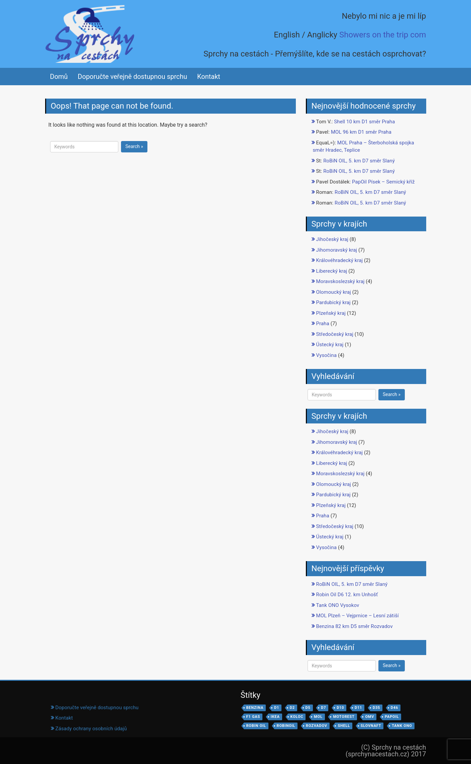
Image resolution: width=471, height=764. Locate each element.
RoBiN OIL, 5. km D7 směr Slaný (359, 161)
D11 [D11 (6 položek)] (358, 708)
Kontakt (208, 77)
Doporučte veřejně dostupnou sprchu (132, 77)
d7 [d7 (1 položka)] (323, 708)
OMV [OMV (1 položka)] (369, 717)
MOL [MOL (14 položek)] (318, 717)
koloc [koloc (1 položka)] (297, 717)
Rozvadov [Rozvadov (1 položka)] (316, 726)
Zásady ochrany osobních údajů (91, 729)
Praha (322, 324)
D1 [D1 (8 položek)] (276, 708)
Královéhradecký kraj (339, 260)
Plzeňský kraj (331, 313)
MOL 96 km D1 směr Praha (361, 132)
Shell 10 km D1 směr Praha (364, 122)
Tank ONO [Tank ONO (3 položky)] (402, 726)
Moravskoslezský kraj (340, 281)
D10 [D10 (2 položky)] (340, 708)
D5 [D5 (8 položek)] (308, 708)
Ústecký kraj (330, 345)
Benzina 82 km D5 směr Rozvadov (354, 626)
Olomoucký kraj (333, 292)
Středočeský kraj (334, 334)
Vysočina (326, 355)
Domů (59, 77)
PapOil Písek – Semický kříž (383, 182)
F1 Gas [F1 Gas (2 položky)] (253, 717)
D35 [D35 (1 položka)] (376, 708)
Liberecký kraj (331, 271)
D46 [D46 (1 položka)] (394, 708)
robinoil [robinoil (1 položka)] (286, 726)
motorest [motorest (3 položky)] (343, 717)
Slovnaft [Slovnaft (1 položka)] (371, 726)
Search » (134, 146)
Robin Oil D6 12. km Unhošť (347, 595)
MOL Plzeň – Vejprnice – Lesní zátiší (357, 616)
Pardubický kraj (333, 302)
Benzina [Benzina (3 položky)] (255, 708)
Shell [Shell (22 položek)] (344, 726)
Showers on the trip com (382, 34)
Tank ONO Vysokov (337, 605)
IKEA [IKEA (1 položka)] (275, 717)
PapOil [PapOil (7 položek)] (392, 717)
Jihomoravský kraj (336, 250)
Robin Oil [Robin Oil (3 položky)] (256, 726)
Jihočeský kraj (332, 239)
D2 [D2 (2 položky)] (292, 708)
